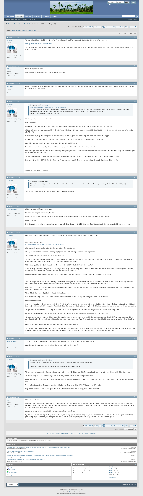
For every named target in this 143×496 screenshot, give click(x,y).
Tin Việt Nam (27, 24)
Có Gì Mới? (46, 16)
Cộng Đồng (37, 16)
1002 (126, 26)
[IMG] (110, 471)
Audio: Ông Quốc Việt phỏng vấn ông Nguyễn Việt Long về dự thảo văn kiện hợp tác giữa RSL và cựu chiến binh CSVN (40, 455)
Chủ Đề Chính (18, 24)
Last (135, 27)
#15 (135, 177)
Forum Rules (112, 477)
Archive (131, 484)
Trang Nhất (10, 16)
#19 (135, 356)
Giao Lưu (17, 19)
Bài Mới (8, 19)
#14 (135, 101)
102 (119, 26)
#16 (135, 206)
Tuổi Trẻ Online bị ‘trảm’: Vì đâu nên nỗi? (58, 433)
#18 (135, 338)
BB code (111, 467)
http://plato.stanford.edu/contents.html (38, 44)
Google (11, 475)
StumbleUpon (13, 472)
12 (114, 26)
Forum (10, 24)
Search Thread (131, 33)
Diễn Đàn (19, 16)
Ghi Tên (55, 16)
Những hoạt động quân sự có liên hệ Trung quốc (20, 451)
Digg (10, 467)
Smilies (111, 469)
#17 (135, 232)
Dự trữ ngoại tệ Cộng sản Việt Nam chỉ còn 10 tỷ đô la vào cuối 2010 (26, 459)
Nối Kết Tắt (32, 19)
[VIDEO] (111, 473)
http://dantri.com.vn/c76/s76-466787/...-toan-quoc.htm (48, 108)
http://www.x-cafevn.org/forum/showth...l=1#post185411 (45, 244)
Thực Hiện (24, 19)
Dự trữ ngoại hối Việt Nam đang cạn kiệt (23, 30)
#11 (135, 37)
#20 (135, 397)
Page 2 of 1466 (89, 26)
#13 (135, 83)
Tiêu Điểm (28, 16)
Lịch (12, 19)
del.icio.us (12, 469)
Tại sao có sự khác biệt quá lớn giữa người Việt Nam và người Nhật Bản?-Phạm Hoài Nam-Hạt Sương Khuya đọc (38, 447)
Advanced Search (132, 19)
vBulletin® (71, 491)
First (96, 27)
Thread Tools (122, 33)
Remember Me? (113, 4)
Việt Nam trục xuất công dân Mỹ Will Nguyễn (83, 433)
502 (123, 26)
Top (135, 429)
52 (116, 26)
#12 (135, 66)
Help (133, 2)
